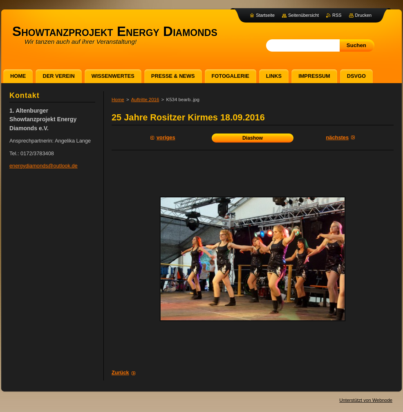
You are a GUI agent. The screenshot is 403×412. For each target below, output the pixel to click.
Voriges (166, 137)
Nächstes (337, 137)
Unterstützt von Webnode (365, 400)
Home (118, 99)
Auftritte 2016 (145, 99)
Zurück (120, 372)
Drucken (363, 15)
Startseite (265, 15)
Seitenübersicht (303, 15)
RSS (336, 15)
